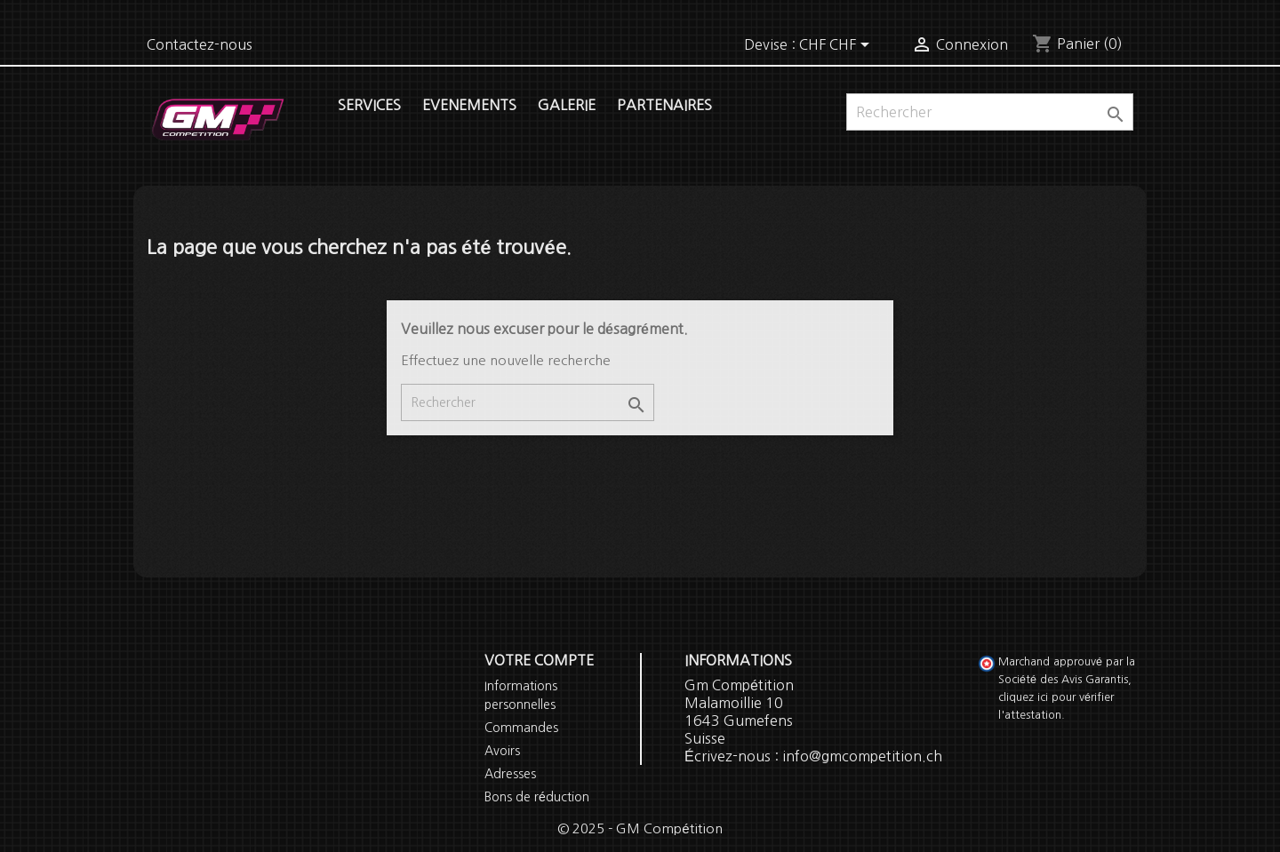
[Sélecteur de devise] (837, 46)
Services (369, 105)
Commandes (521, 727)
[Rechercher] (989, 112)
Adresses (510, 774)
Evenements (469, 105)
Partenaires (664, 105)
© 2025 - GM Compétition (639, 828)
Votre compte (539, 660)
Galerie (567, 105)
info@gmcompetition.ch (862, 756)
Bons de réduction (536, 797)
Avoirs (502, 751)
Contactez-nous (199, 44)
